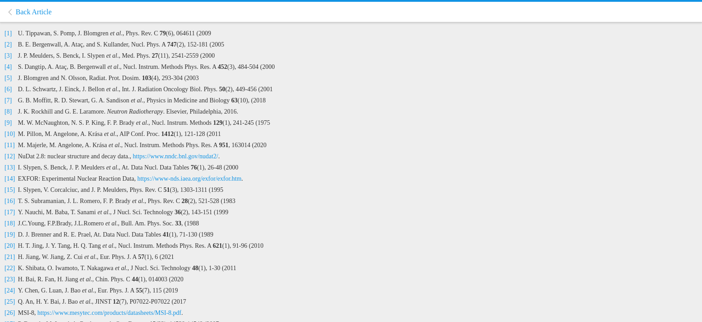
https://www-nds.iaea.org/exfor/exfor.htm (189, 178)
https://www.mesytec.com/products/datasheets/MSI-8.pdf (109, 312)
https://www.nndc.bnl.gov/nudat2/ (175, 156)
